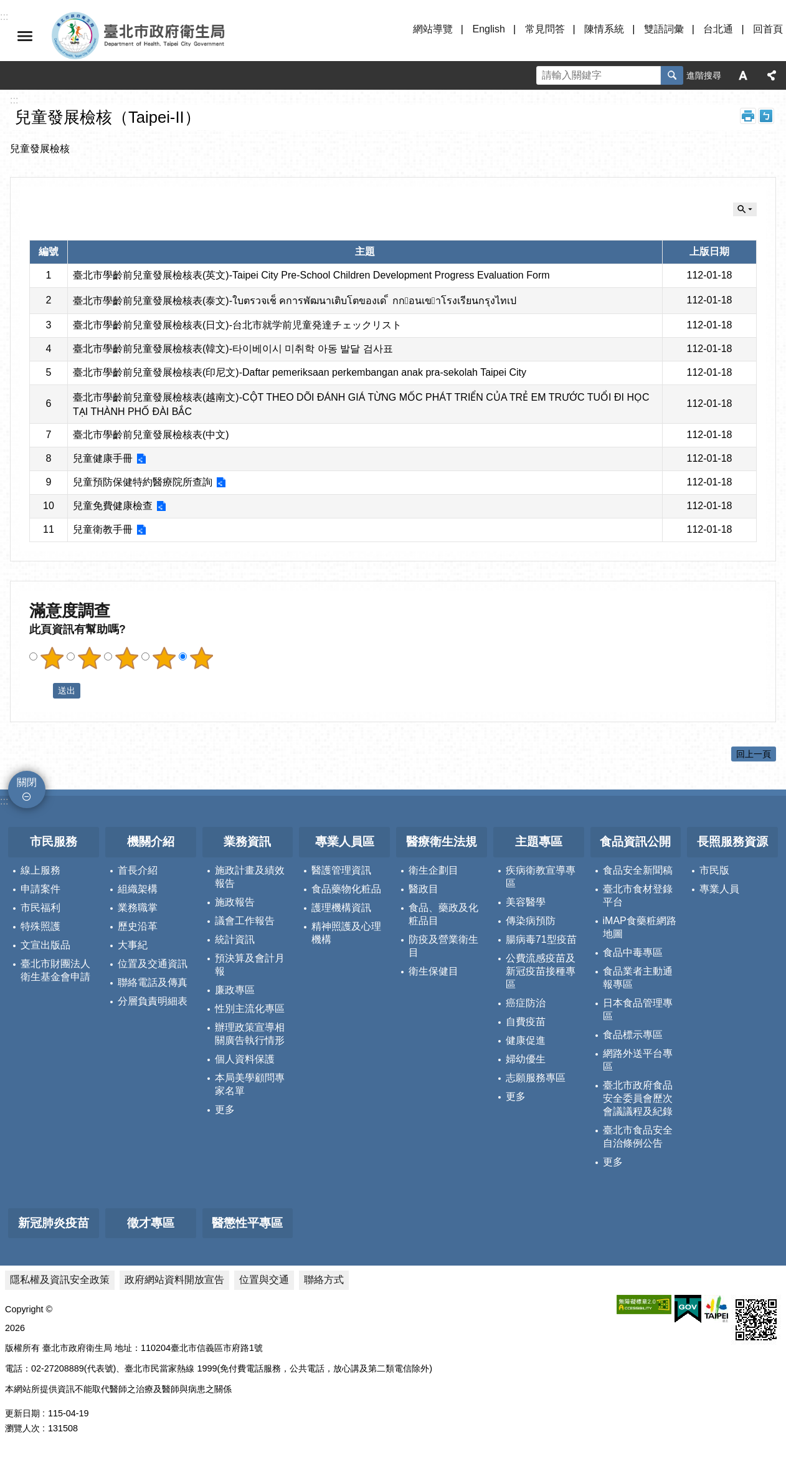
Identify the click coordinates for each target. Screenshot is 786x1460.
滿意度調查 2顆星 (89, 658)
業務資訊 (247, 841)
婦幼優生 (526, 1059)
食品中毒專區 (633, 952)
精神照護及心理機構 (346, 933)
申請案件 (40, 889)
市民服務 (53, 841)
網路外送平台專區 (638, 1060)
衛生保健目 (433, 971)
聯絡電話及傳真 (152, 982)
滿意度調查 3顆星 (126, 658)
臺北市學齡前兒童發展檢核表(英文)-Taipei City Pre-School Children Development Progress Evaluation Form (311, 275)
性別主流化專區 (250, 1008)
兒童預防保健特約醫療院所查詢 (142, 482)
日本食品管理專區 (638, 1009)
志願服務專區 (536, 1077)
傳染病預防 (531, 920)
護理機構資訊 (341, 907)
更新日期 (22, 1413)
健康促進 (526, 1040)
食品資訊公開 (635, 841)
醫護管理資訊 (341, 870)
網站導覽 (433, 29)
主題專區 (538, 841)
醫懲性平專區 (247, 1222)
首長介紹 (138, 870)
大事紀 (133, 945)
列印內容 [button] (748, 116)
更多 (225, 1109)
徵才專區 (150, 1222)
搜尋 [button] (672, 75)
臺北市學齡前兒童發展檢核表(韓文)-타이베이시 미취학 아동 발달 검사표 (233, 348)
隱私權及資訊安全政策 (60, 1279)
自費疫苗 (526, 1021)
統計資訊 (235, 939)
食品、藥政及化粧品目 (443, 914)
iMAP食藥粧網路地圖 (639, 927)
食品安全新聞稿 (638, 870)
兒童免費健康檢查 (113, 505)
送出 (41, 691)
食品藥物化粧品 (346, 889)
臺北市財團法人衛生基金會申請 (55, 970)
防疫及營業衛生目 (443, 946)
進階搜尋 (703, 75)
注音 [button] (766, 116)
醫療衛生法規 (441, 841)
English (488, 29)
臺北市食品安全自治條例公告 (638, 1136)
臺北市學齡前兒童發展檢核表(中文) (151, 434)
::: (4, 801)
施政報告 (235, 902)
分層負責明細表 (152, 1001)
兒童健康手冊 (103, 458)
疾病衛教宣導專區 (540, 877)
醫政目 (423, 889)
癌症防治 (526, 1003)
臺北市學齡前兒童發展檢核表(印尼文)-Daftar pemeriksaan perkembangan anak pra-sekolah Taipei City (299, 372)
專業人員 (719, 889)
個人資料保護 (245, 1059)
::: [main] (14, 100)
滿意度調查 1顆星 (52, 658)
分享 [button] (771, 75)
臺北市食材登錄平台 (638, 895)
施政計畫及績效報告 (250, 877)
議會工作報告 (245, 920)
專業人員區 (344, 841)
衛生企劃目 (433, 870)
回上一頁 (753, 754)
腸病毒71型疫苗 (541, 939)
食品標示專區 (633, 1034)
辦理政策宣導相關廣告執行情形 (250, 1034)
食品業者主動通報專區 (638, 978)
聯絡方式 (324, 1279)
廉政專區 (235, 990)
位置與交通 (264, 1279)
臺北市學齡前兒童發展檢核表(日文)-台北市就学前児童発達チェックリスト (237, 325)
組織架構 (138, 889)
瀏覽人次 (22, 1428)
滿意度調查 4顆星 (164, 658)
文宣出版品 (45, 945)
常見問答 (545, 29)
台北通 (718, 29)
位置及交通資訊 (152, 963)
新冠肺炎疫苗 (53, 1222)
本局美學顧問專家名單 (250, 1084)
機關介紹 (150, 841)
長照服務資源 (732, 841)
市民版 (714, 870)
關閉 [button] (25, 36)
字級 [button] (743, 75)
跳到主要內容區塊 (6, 6)
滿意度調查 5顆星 (201, 658)
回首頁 (768, 29)
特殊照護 (40, 926)
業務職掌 (138, 907)
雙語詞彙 (664, 29)
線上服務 (40, 870)
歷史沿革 (138, 926)
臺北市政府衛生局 (174, 36)
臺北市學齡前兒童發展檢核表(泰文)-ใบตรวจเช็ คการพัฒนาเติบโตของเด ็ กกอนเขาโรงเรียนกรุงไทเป (294, 300)
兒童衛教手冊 (103, 529)
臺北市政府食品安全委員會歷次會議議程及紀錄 (638, 1098)
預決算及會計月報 (250, 964)
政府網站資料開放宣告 (174, 1279)
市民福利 (40, 907)
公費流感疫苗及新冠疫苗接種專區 (540, 971)
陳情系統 (604, 29)
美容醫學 (526, 902)
